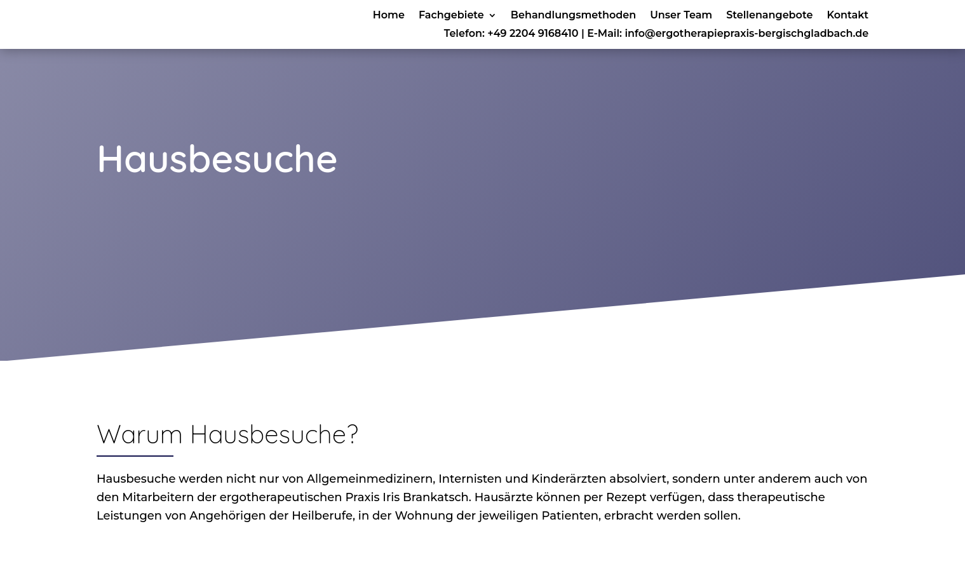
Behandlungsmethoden (573, 16)
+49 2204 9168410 (532, 33)
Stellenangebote (769, 16)
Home (389, 16)
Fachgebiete (451, 16)
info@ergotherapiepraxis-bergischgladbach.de (746, 33)
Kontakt (847, 16)
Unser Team (681, 16)
